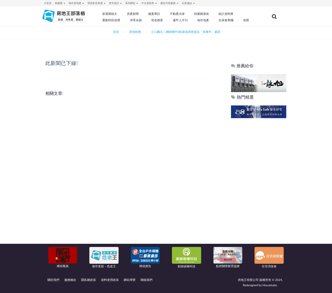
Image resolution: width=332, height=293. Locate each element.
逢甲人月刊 (182, 20)
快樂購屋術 (203, 14)
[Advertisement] (259, 184)
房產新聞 (135, 14)
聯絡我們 (146, 280)
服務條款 (70, 280)
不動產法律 (179, 14)
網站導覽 (130, 280)
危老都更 (160, 20)
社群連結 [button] (188, 3)
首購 (248, 20)
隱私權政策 (88, 280)
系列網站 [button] (131, 3)
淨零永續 (138, 20)
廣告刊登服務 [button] (169, 3)
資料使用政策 (110, 280)
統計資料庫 (228, 14)
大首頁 (47, 3)
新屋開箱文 (112, 14)
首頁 (115, 32)
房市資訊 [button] (115, 3)
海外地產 (205, 20)
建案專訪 (157, 14)
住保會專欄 (228, 20)
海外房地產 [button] (76, 3)
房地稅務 (135, 32)
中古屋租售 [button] (149, 3)
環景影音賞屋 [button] (96, 3)
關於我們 (53, 280)
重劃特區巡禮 (114, 20)
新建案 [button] (60, 3)
